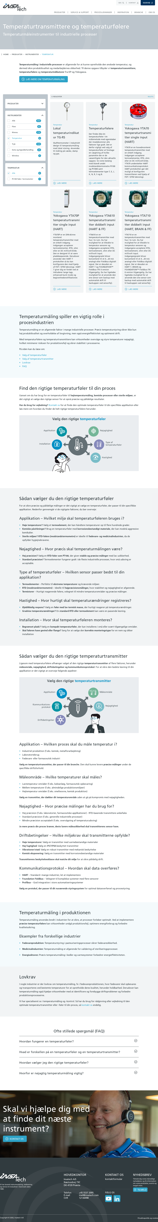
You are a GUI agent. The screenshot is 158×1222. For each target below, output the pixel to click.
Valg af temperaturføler (34, 355)
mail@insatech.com (89, 1195)
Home (6, 54)
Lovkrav (26, 362)
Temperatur (47, 54)
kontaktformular (113, 1179)
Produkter (17, 54)
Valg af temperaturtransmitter (37, 358)
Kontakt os (54, 405)
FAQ (24, 366)
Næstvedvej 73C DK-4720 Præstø (72, 1184)
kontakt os (87, 1005)
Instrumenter (32, 54)
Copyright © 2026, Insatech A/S (12, 1216)
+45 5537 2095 (86, 1192)
